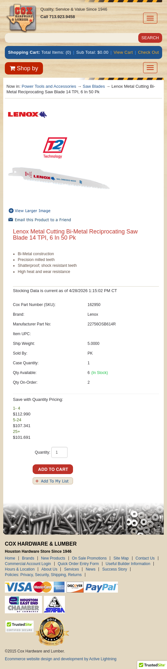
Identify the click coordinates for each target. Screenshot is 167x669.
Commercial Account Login (28, 563)
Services (71, 569)
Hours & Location (20, 569)
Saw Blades (94, 86)
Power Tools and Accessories (49, 86)
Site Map (121, 558)
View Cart (123, 52)
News (90, 569)
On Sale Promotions (89, 558)
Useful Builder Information (128, 563)
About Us (49, 569)
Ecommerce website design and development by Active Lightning (61, 659)
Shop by (24, 68)
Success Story (114, 569)
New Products (53, 558)
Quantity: (42, 452)
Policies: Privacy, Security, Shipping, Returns (43, 575)
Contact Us (145, 558)
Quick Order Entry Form (78, 563)
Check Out (148, 52)
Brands (28, 558)
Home (10, 558)
